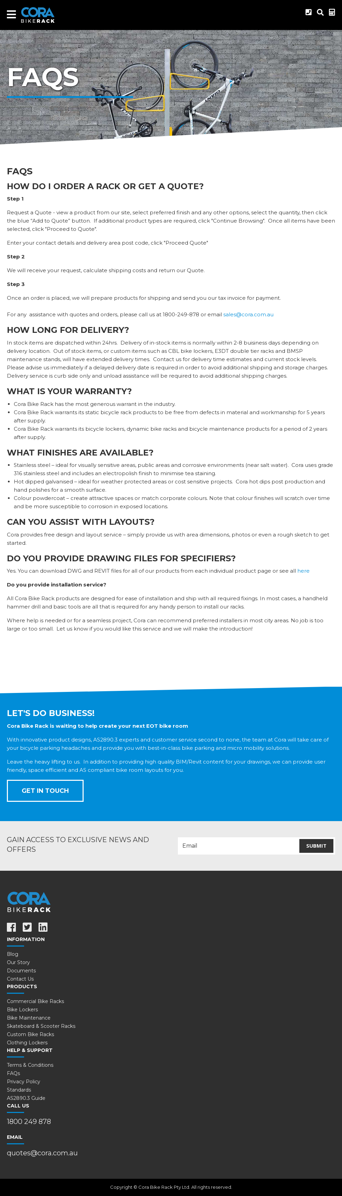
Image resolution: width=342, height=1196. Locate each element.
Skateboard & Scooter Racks (41, 1026)
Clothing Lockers (27, 1043)
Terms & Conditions (30, 1065)
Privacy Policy (23, 1082)
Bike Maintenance (29, 1018)
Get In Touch (45, 791)
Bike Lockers (22, 1009)
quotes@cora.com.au (42, 1153)
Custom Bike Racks (30, 1034)
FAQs (13, 1073)
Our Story (18, 962)
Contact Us (20, 979)
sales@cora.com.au (248, 314)
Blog (12, 954)
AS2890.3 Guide (26, 1098)
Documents (21, 971)
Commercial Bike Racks (35, 1001)
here (303, 571)
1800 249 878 (29, 1121)
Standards (19, 1090)
